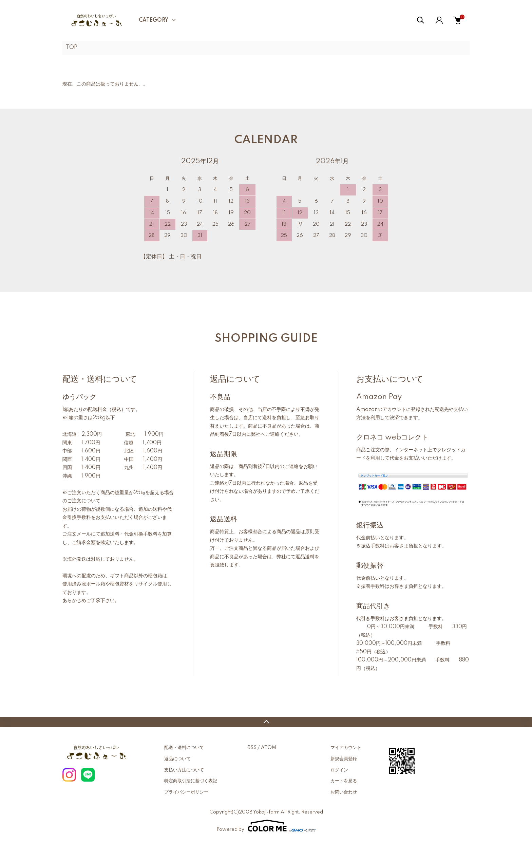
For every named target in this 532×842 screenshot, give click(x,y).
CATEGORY (153, 20)
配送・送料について (184, 747)
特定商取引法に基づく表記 (190, 781)
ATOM (268, 747)
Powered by (266, 826)
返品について (177, 758)
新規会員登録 (343, 758)
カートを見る (343, 781)
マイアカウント (345, 747)
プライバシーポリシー (186, 792)
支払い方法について (184, 770)
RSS (251, 747)
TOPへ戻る (266, 722)
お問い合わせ (343, 792)
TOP (71, 47)
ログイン (339, 770)
